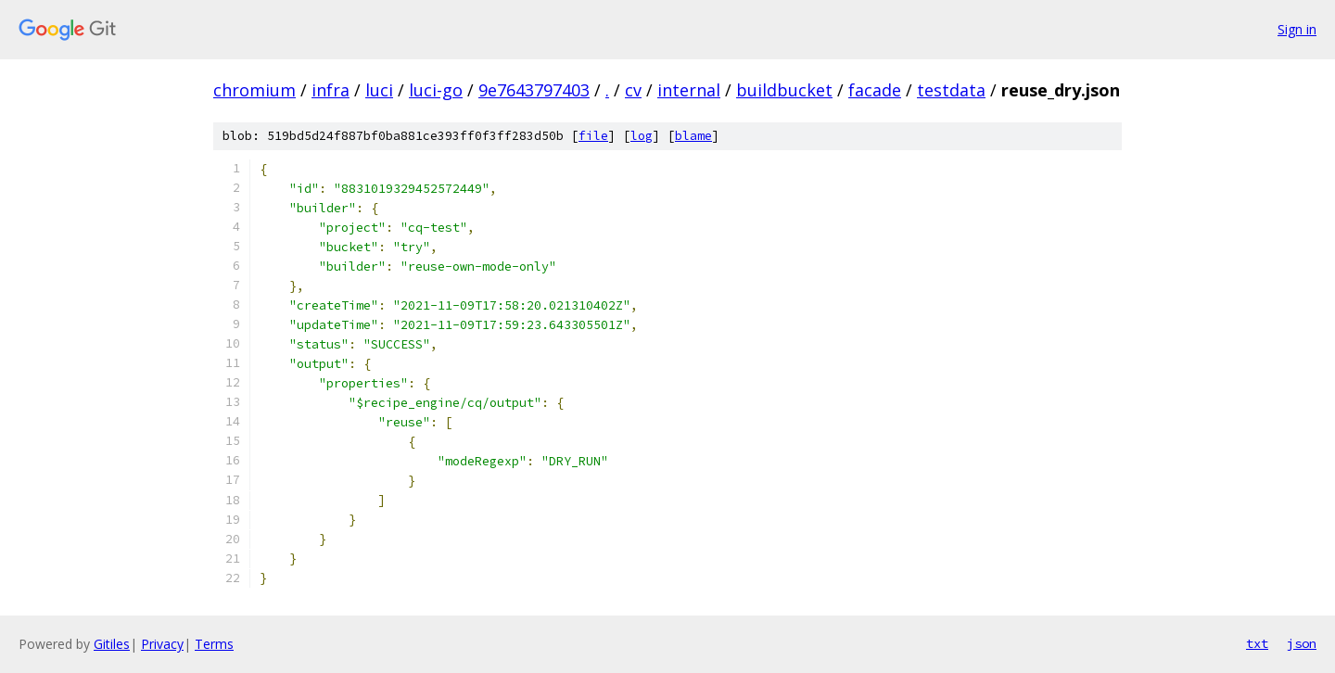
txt (1257, 643)
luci (379, 90)
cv (633, 90)
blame (693, 136)
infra (331, 90)
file (593, 136)
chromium (254, 90)
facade (874, 90)
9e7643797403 (534, 90)
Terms (214, 644)
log (641, 136)
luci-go (436, 90)
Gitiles (112, 644)
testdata (951, 90)
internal (688, 90)
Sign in (1297, 29)
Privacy (162, 644)
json (1301, 643)
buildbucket (784, 90)
